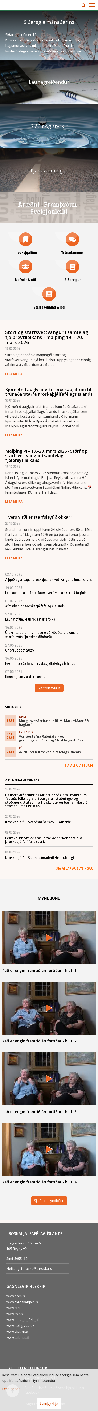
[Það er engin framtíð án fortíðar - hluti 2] (49, 1012)
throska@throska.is (36, 1268)
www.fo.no (14, 1313)
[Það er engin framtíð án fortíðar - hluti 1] (49, 942)
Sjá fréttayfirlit (49, 688)
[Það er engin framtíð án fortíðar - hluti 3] (49, 1083)
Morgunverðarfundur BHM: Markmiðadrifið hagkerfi (54, 722)
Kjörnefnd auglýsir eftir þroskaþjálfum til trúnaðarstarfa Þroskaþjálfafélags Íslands (49, 392)
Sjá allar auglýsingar (74, 868)
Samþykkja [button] (49, 1403)
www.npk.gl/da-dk (20, 1325)
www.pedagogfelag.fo (23, 1319)
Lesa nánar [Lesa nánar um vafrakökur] (11, 1388)
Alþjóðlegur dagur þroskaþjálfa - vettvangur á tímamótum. (48, 579)
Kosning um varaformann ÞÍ (25, 676)
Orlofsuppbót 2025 (19, 650)
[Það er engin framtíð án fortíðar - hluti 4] (49, 1153)
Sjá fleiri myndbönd (49, 1200)
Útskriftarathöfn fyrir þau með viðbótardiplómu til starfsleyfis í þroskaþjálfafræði (42, 634)
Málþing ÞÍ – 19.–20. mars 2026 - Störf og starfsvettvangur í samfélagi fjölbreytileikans (46, 455)
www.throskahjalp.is (22, 1302)
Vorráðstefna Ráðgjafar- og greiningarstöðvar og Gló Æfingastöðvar (52, 738)
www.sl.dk (13, 1308)
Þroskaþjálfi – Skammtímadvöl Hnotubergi (39, 857)
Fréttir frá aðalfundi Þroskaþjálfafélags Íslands (40, 663)
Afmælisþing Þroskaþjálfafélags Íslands (35, 606)
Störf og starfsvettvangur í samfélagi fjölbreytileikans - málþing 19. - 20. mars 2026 (47, 337)
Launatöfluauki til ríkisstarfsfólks (30, 619)
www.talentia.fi (17, 1337)
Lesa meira (14, 374)
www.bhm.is (15, 1296)
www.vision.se (17, 1331)
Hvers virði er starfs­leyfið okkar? (38, 517)
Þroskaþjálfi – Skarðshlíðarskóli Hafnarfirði (39, 822)
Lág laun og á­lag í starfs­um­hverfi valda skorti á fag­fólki (46, 593)
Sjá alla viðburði (79, 765)
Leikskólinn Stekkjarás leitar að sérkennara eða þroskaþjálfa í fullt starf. (44, 840)
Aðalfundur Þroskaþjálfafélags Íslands (50, 752)
